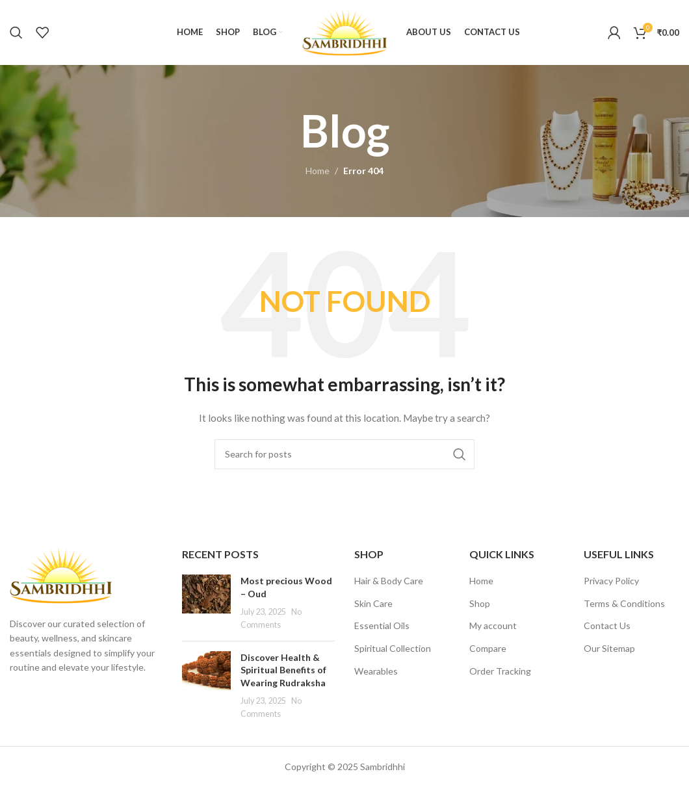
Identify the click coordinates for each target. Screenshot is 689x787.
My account (493, 625)
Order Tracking (500, 671)
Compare (487, 648)
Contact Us (607, 625)
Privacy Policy (611, 580)
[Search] (16, 32)
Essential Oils (382, 625)
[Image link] (61, 574)
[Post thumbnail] (206, 602)
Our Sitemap (609, 648)
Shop (479, 603)
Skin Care (373, 603)
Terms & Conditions (624, 603)
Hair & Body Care (388, 580)
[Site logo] (344, 31)
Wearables (376, 671)
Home (318, 170)
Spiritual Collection (392, 648)
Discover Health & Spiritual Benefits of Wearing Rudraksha (283, 670)
